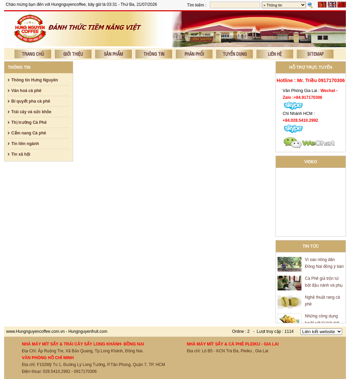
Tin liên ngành (25, 143)
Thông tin (153, 54)
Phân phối (194, 54)
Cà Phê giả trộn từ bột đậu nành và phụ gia (323, 286)
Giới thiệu (73, 54)
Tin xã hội (20, 154)
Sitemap (315, 54)
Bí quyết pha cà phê (30, 101)
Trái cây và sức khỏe (31, 111)
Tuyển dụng (235, 54)
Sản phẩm (113, 54)
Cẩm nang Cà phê (28, 133)
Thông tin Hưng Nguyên (34, 80)
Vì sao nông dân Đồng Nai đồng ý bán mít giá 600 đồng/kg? (324, 267)
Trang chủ (33, 54)
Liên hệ (275, 54)
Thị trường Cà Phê (28, 122)
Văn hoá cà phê (26, 90)
